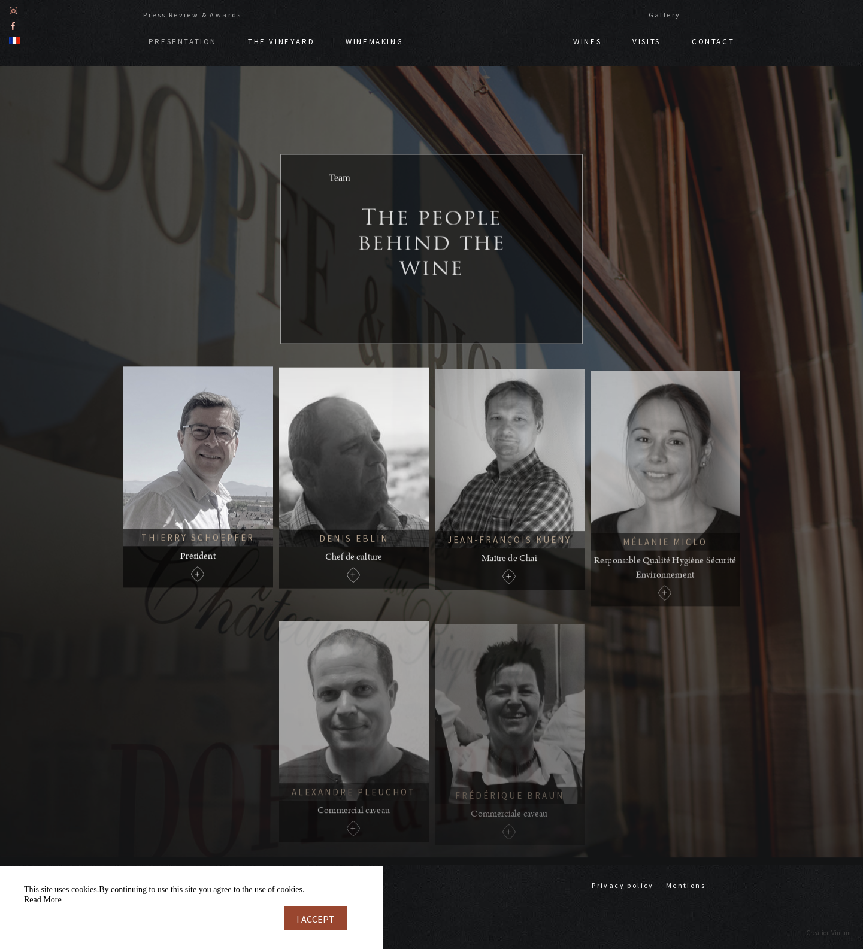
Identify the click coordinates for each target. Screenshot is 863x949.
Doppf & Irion (488, 35)
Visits (646, 41)
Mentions (685, 885)
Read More (43, 899)
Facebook (12, 24)
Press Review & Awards (192, 14)
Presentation (183, 41)
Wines (587, 41)
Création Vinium (828, 933)
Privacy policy (623, 885)
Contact (713, 41)
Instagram (13, 9)
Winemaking (374, 41)
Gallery (665, 14)
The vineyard (281, 41)
